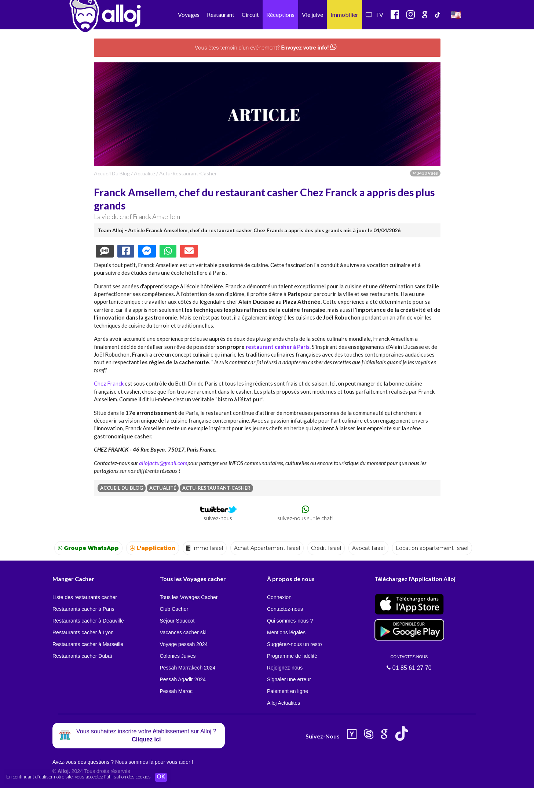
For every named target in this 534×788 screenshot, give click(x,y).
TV (374, 14)
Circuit (250, 14)
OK (161, 777)
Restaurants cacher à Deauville (88, 621)
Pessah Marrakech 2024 (188, 668)
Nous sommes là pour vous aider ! (154, 762)
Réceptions (280, 14)
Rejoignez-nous (285, 668)
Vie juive (312, 14)
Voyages (189, 14)
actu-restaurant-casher (188, 173)
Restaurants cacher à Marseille (87, 644)
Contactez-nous (285, 609)
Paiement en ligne (287, 691)
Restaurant (220, 14)
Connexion (279, 597)
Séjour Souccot (177, 621)
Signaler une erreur (289, 679)
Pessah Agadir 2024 (183, 679)
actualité (144, 173)
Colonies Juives (178, 656)
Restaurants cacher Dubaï (82, 656)
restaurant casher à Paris (278, 346)
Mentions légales (286, 632)
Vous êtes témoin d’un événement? (265, 47)
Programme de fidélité (292, 656)
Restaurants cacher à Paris (83, 609)
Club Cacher (174, 609)
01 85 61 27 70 (409, 662)
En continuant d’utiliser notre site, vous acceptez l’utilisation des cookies (78, 777)
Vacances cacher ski (183, 632)
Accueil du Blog (112, 173)
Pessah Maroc (176, 691)
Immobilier (344, 14)
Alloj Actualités (283, 703)
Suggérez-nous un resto (294, 644)
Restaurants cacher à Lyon (83, 632)
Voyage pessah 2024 (184, 644)
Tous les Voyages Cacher (189, 597)
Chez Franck (109, 383)
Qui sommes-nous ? (290, 621)
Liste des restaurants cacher (84, 597)
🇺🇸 (455, 14)
